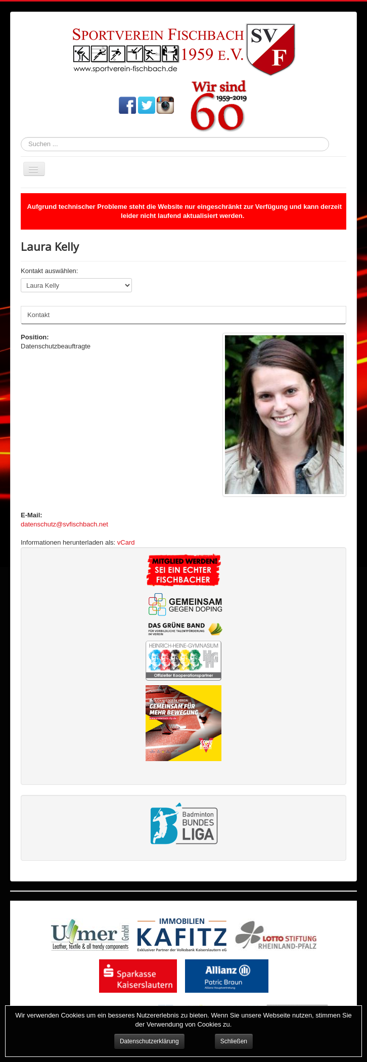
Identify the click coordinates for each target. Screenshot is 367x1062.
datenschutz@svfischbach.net (64, 524)
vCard (126, 542)
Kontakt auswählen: (49, 271)
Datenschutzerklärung (149, 1041)
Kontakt (38, 315)
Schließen (233, 1041)
